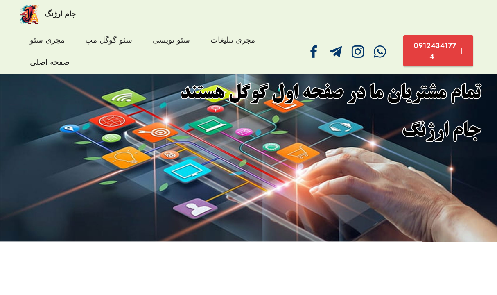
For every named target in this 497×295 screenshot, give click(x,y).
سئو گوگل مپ (108, 39)
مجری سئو (47, 39)
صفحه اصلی (50, 62)
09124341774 (439, 50)
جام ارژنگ (60, 14)
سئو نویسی (171, 39)
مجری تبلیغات (232, 39)
